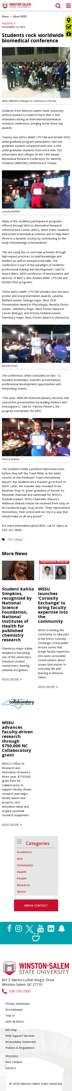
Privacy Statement (17, 1003)
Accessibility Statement (20, 1042)
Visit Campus (13, 1062)
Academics (24, 852)
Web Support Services (20, 1036)
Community (25, 865)
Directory (11, 1056)
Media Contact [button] (36, 905)
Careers (10, 1068)
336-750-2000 (16, 991)
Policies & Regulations (20, 1048)
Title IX (10, 1015)
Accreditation (14, 1009)
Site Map (11, 1030)
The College (15, 539)
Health (21, 872)
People (21, 878)
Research (8, 23)
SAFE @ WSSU (14, 1021)
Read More (12, 679)
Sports (21, 891)
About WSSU (20, 16)
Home (5, 16)
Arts (20, 859)
